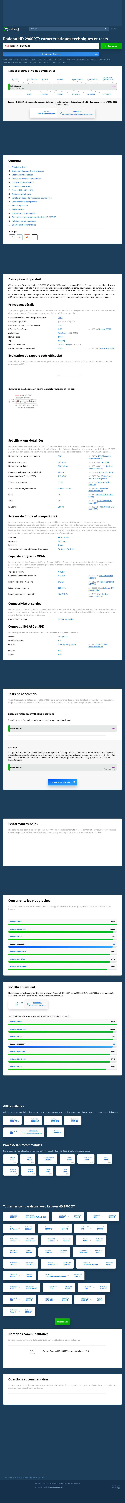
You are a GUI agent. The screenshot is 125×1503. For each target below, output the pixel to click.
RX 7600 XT (76, 94)
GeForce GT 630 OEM (18, 966)
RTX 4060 (60, 79)
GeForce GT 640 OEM (18, 989)
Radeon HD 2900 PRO (18, 1004)
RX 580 (29, 94)
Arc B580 (105, 499)
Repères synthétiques (21, 194)
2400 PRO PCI (50, 59)
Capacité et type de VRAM (23, 182)
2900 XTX (66, 62)
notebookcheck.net (56, 1487)
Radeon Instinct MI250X (101, 620)
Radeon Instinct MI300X (100, 520)
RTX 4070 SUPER (77, 79)
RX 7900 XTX (107, 94)
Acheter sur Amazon (70, 54)
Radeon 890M (105, 327)
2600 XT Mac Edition (12, 62)
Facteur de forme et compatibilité (26, 178)
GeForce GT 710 (16, 1104)
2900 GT (37, 62)
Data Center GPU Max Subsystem (100, 514)
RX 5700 (60, 94)
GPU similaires (18, 209)
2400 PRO (23, 59)
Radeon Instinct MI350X (101, 504)
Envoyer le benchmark (62, 819)
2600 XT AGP (104, 59)
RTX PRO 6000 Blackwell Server (108, 78)
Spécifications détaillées (22, 175)
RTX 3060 (45, 79)
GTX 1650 (15, 79)
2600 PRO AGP (82, 59)
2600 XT (94, 59)
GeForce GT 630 (16, 959)
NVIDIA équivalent (20, 205)
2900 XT (56, 62)
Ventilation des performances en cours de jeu (32, 198)
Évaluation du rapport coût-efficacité (28, 171)
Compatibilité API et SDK (22, 190)
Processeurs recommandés (24, 213)
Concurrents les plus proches (24, 201)
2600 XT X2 (27, 62)
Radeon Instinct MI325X (101, 614)
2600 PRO (70, 59)
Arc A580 (45, 94)
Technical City (11, 29)
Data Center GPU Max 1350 (101, 545)
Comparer (111, 46)
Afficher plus (62, 1359)
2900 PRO (47, 62)
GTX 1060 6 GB (32, 79)
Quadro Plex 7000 (106, 346)
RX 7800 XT (91, 94)
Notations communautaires (24, 221)
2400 (15, 59)
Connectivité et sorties (21, 186)
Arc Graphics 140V (105, 509)
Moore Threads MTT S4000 (101, 533)
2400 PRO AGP (35, 59)
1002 (60, 316)
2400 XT (61, 59)
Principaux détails (19, 167)
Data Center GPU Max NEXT (100, 539)
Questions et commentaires (24, 225)
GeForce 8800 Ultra (17, 996)
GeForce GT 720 (16, 974)
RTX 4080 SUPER (93, 79)
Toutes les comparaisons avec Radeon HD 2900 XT (34, 217)
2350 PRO (7, 59)
